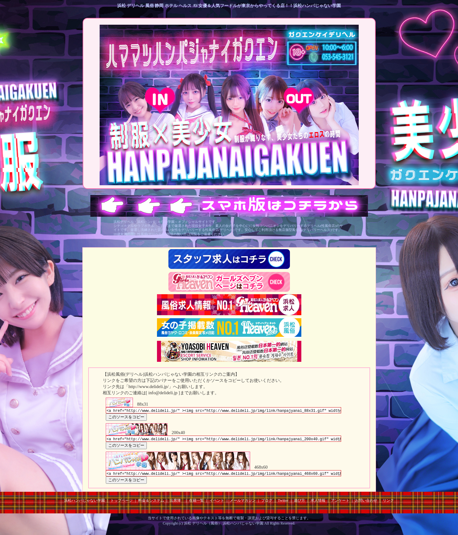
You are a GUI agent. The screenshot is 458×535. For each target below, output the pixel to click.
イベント (216, 503)
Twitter (283, 503)
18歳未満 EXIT (298, 100)
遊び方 (299, 503)
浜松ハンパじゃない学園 (84, 503)
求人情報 (318, 503)
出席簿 (175, 503)
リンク (388, 503)
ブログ (266, 503)
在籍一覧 (196, 503)
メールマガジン (243, 503)
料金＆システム (151, 503)
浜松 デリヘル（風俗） (203, 526)
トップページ (121, 503)
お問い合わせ (366, 503)
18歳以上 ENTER (160, 100)
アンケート (340, 503)
